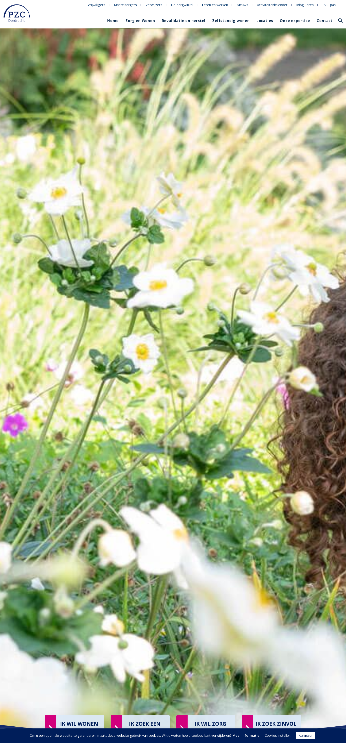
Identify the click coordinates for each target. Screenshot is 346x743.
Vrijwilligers (96, 4)
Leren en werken (215, 4)
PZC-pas (329, 4)
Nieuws (242, 4)
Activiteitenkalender (272, 4)
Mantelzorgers (125, 4)
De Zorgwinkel (182, 4)
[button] (340, 21)
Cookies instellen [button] (278, 735)
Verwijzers (154, 4)
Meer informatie (245, 735)
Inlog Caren (305, 4)
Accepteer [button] (306, 736)
